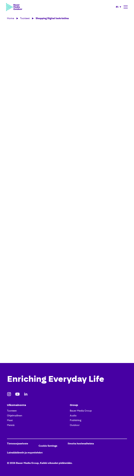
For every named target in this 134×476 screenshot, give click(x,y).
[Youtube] (17, 394)
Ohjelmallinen (14, 415)
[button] (118, 7)
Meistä (10, 425)
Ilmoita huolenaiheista (81, 443)
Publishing (75, 420)
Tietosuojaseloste (17, 443)
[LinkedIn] (26, 394)
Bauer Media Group (81, 410)
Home (10, 18)
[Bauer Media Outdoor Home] (14, 7)
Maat (10, 420)
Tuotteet (25, 18)
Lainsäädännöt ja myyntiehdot (25, 452)
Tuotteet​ (12, 410)
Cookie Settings (48, 445)
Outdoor (75, 425)
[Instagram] (9, 394)
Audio (73, 415)
